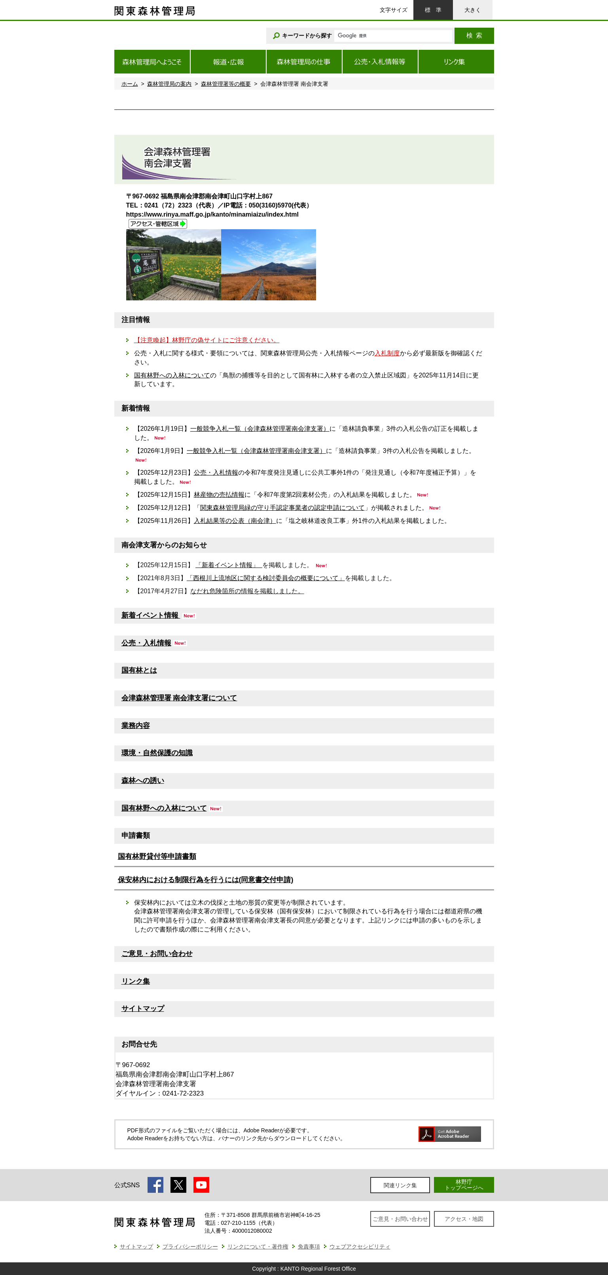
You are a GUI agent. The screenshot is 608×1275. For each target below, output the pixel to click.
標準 (433, 10)
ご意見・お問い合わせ (157, 954)
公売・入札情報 (216, 472)
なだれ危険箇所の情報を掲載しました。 (247, 591)
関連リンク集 (400, 1185)
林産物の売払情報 (219, 494)
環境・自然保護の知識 (157, 753)
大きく (472, 10)
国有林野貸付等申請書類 (157, 856)
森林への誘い (142, 781)
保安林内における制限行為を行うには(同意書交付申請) (206, 880)
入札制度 (387, 353)
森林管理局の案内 (169, 84)
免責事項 (309, 1246)
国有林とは (139, 670)
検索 (474, 35)
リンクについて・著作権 (257, 1246)
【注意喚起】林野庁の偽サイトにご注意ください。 (207, 340)
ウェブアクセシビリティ (360, 1246)
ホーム (129, 84)
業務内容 (135, 726)
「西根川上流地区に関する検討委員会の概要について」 (266, 578)
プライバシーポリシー (190, 1246)
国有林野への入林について (172, 375)
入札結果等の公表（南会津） (235, 520)
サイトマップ (142, 1009)
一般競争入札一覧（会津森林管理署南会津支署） (260, 428)
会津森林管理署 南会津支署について (179, 698)
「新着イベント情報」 (228, 565)
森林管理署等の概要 (226, 84)
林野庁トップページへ (464, 1185)
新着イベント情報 (150, 615)
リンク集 (135, 981)
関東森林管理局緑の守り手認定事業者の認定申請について (282, 507)
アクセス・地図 (464, 1219)
